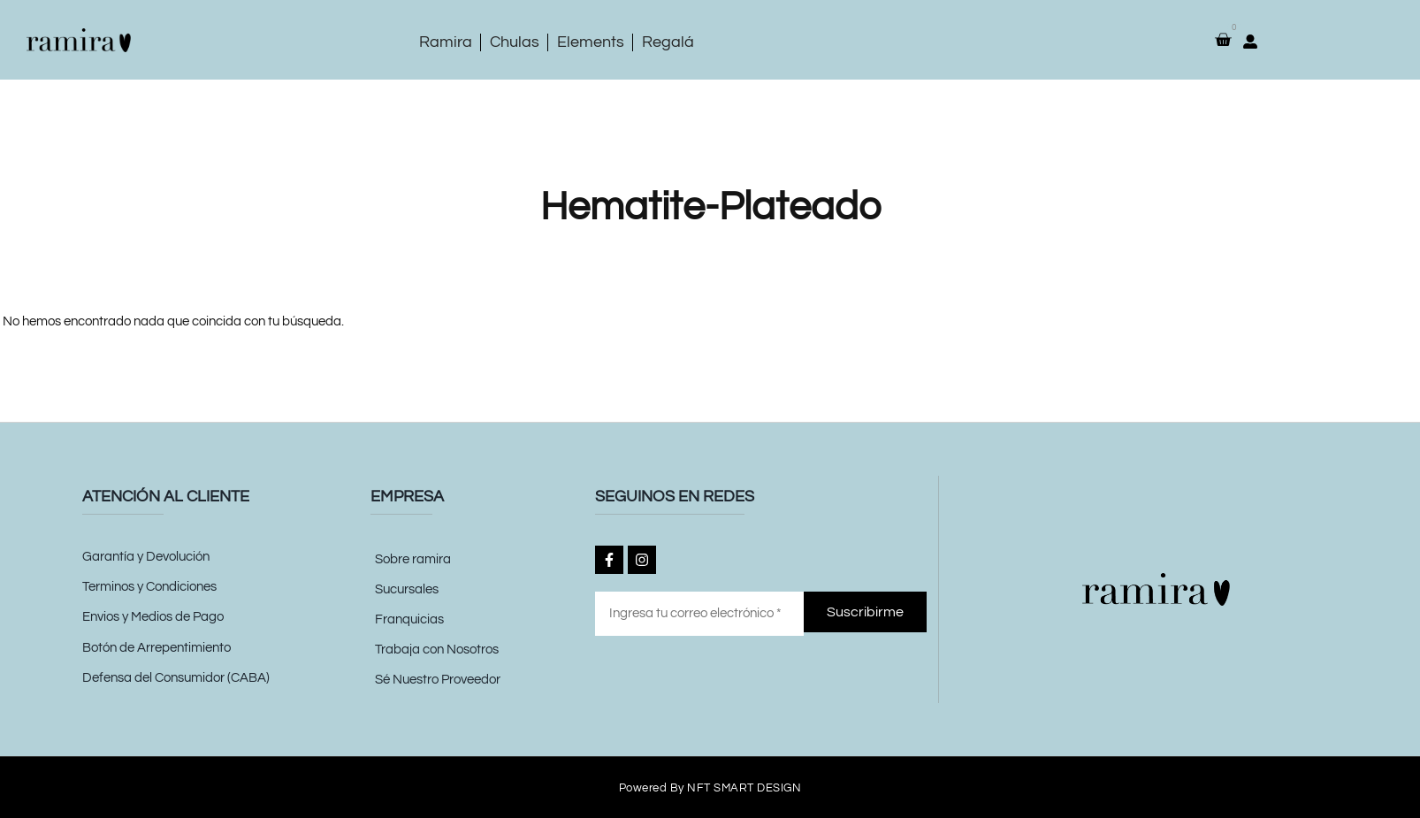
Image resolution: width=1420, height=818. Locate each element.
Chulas (514, 42)
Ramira (445, 42)
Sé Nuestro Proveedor (437, 679)
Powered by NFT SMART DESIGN (710, 787)
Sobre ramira (413, 559)
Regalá (668, 42)
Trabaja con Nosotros (437, 649)
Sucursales (407, 589)
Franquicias (409, 619)
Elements (590, 42)
